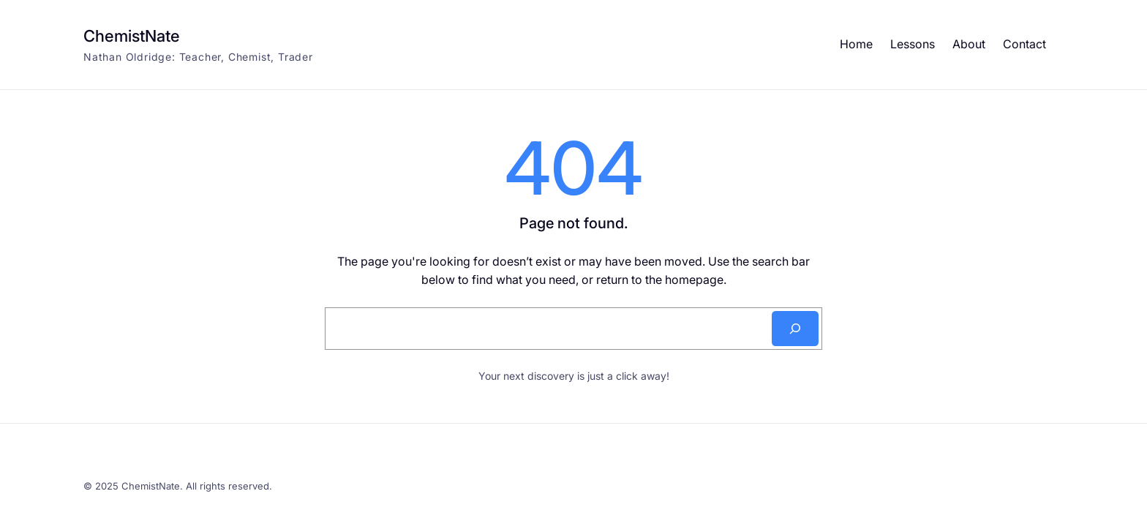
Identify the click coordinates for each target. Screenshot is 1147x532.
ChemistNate (131, 35)
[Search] (795, 328)
